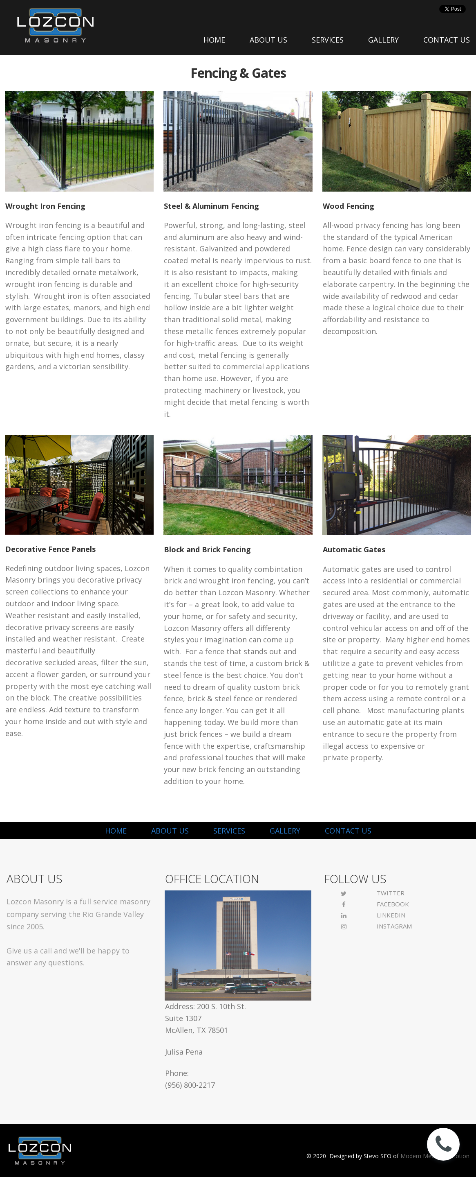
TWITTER (390, 893)
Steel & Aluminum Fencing (211, 206)
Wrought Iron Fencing (45, 206)
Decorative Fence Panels (50, 549)
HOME (214, 40)
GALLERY (383, 40)
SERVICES (328, 40)
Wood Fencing (348, 206)
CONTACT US (446, 40)
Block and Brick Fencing (207, 549)
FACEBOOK (393, 904)
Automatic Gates (354, 549)
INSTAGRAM (394, 926)
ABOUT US (268, 40)
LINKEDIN (391, 915)
